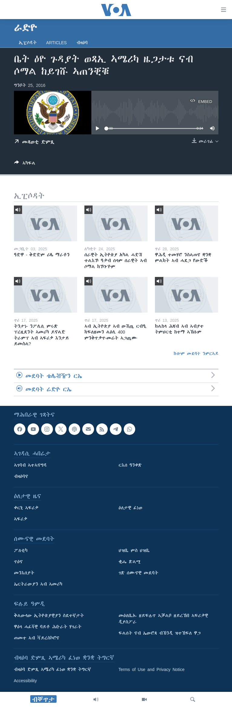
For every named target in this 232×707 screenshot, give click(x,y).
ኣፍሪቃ (20, 519)
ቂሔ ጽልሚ (130, 562)
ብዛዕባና (21, 476)
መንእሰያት (24, 573)
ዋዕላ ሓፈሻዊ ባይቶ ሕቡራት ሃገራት (47, 627)
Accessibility (25, 681)
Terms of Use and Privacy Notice (152, 669)
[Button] (24, 164)
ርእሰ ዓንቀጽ (130, 465)
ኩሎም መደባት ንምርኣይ (196, 353)
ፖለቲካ (21, 551)
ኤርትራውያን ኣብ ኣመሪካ (38, 584)
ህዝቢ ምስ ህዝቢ (134, 551)
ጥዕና (18, 562)
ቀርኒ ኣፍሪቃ (26, 508)
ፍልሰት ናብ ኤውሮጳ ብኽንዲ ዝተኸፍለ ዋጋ (160, 633)
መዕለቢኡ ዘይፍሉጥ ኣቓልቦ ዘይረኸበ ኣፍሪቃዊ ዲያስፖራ (163, 619)
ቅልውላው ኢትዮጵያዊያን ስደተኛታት (49, 616)
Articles (56, 42)
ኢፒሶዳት (28, 42)
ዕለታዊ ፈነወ (130, 508)
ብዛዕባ (82, 42)
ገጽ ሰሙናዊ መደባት (138, 573)
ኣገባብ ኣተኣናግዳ (30, 465)
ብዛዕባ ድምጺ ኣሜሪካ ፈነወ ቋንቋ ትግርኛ (52, 669)
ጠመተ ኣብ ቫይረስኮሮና (36, 638)
